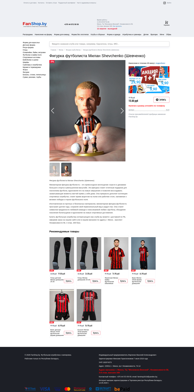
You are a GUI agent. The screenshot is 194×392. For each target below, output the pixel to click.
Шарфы (26, 62)
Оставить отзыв (51, 3)
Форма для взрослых (31, 43)
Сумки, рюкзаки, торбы (32, 77)
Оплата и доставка (30, 3)
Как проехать (117, 26)
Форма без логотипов (80, 34)
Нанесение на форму (43, 34)
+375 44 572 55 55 (71, 24)
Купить (68, 281)
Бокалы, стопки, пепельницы (34, 75)
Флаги (25, 70)
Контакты (41, 3)
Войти (169, 3)
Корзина (167, 23)
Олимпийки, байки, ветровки (34, 52)
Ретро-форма (28, 47)
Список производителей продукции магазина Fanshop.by (147, 115)
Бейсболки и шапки (30, 60)
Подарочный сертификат (66, 3)
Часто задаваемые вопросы (86, 3)
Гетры (25, 50)
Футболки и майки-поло (32, 55)
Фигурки (26, 72)
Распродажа (28, 34)
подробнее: (160, 63)
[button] (122, 110)
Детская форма (29, 45)
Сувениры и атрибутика (32, 65)
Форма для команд (61, 34)
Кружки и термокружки (32, 67)
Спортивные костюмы (31, 57)
